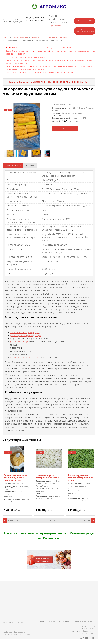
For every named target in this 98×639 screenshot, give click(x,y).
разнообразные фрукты (21, 335)
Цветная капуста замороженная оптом (47, 476)
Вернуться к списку (49, 520)
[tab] (13, 165)
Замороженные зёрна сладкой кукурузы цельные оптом (16, 478)
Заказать (65, 128)
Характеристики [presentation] (13, 165)
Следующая (85, 520)
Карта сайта (50, 621)
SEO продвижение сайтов (20, 634)
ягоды (38, 335)
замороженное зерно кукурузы (24, 332)
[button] (27, 126)
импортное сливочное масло (24, 357)
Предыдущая (13, 520)
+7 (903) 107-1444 (35, 20)
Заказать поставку (84, 21)
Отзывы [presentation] (30, 165)
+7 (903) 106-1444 (35, 17)
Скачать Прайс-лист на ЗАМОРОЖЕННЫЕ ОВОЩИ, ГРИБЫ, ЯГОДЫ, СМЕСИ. (48, 82)
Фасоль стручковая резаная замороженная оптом (80, 478)
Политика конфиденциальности (82, 621)
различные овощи (19, 341)
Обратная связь (63, 621)
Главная (41, 621)
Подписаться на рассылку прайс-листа (85, 31)
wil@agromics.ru (55, 26)
